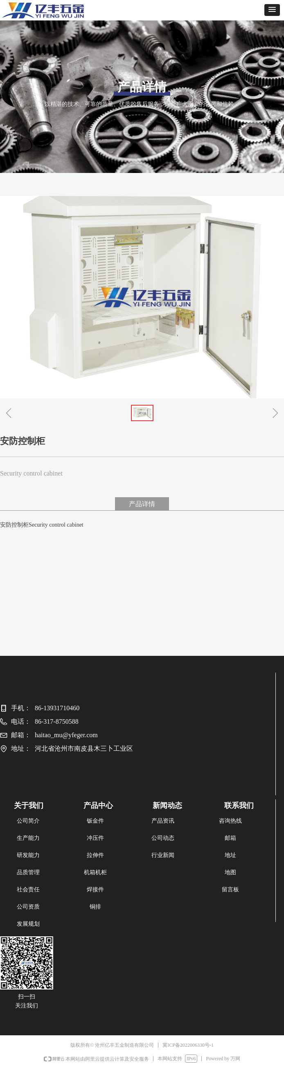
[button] (272, 10)
